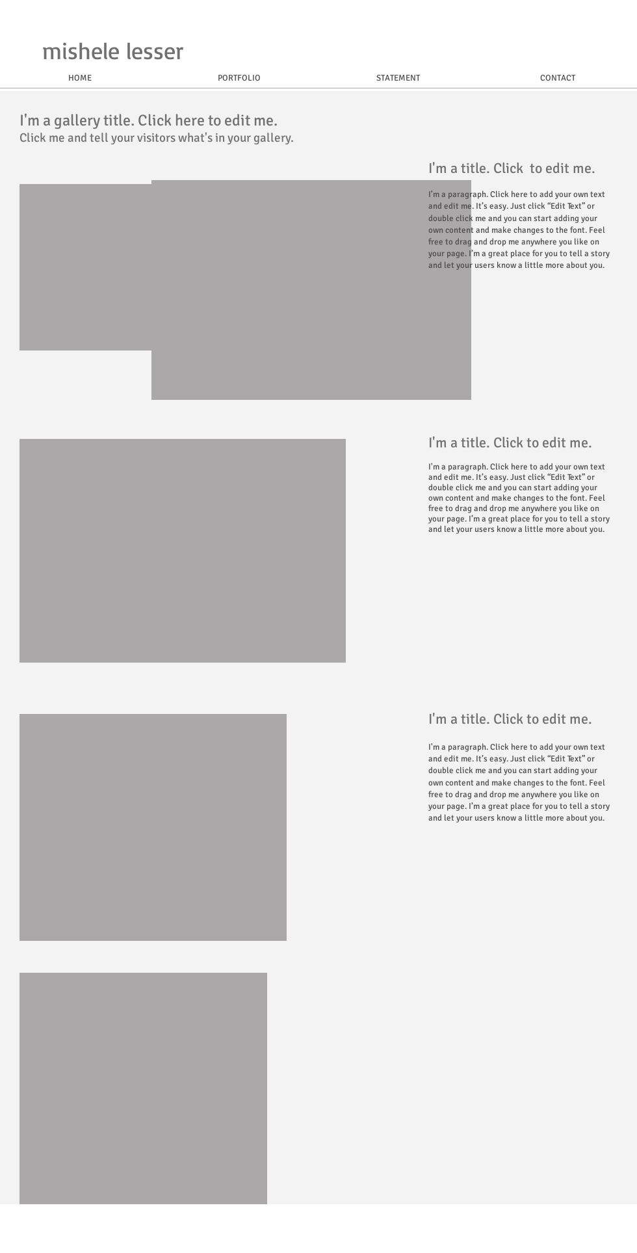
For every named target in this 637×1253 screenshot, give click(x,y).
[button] (311, 290)
